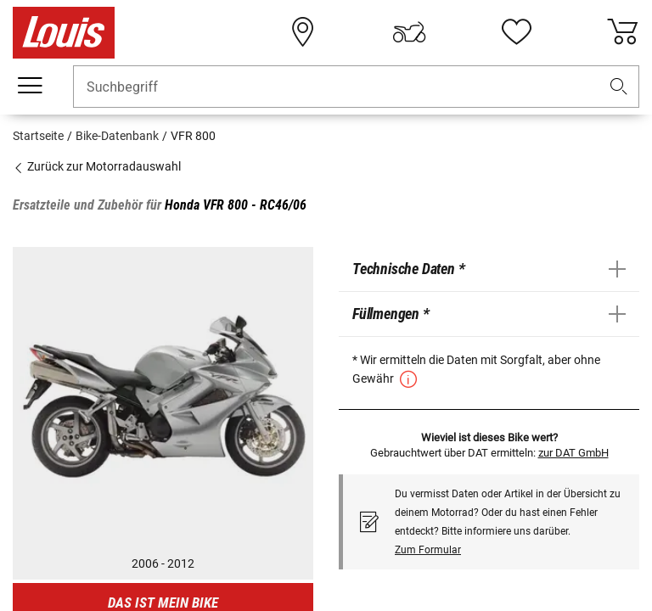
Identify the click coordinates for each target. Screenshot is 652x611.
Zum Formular (428, 550)
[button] (619, 87)
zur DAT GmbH (573, 452)
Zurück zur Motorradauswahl (97, 166)
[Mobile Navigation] (30, 85)
